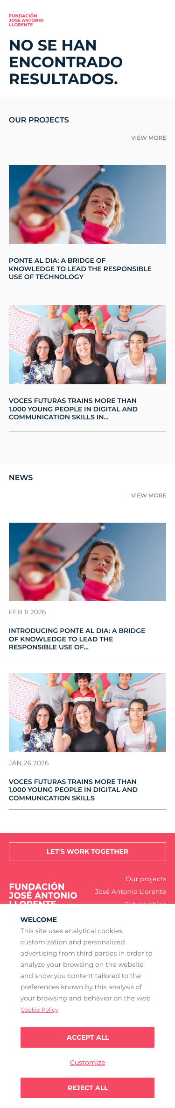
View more (148, 138)
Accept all (88, 1037)
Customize (87, 1062)
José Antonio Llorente (130, 892)
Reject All (88, 1088)
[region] (87, 1006)
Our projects (146, 879)
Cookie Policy (39, 1010)
